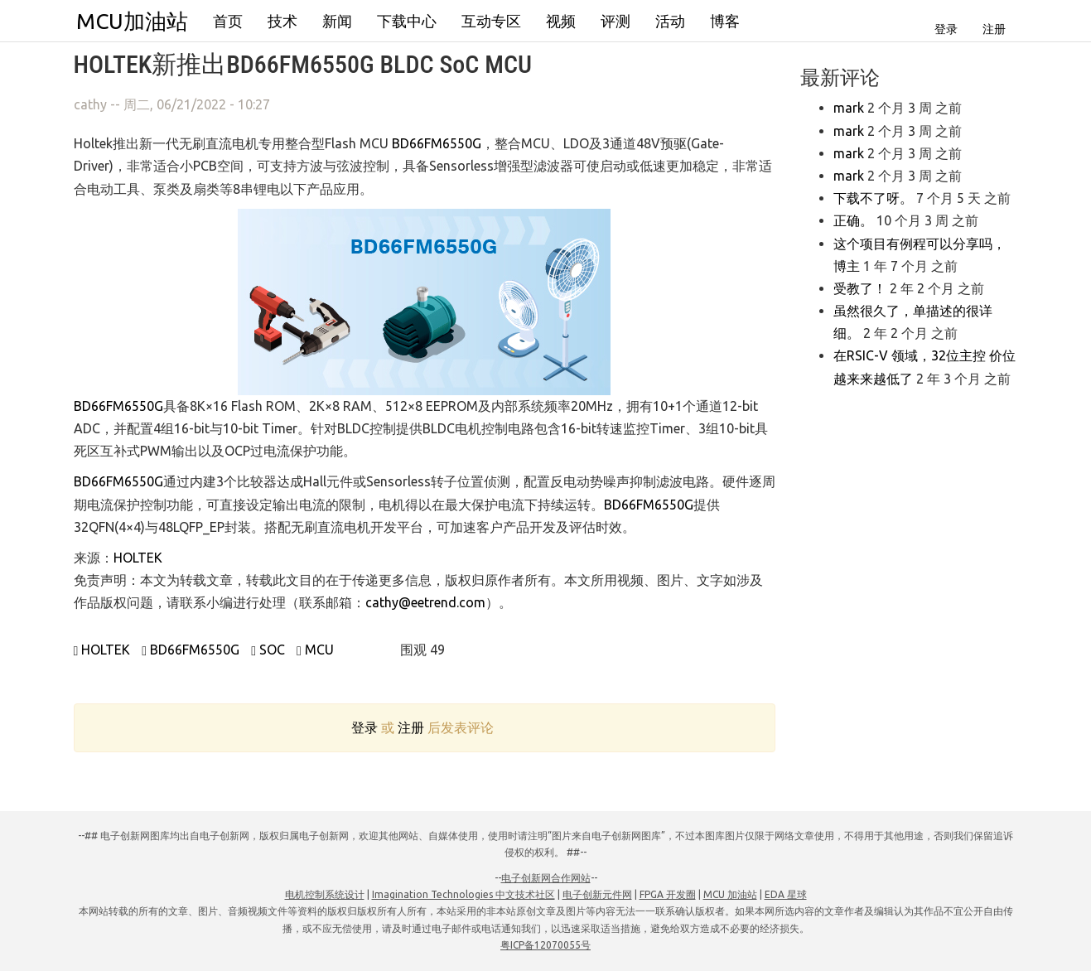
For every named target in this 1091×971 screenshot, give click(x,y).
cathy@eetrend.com (425, 602)
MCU (315, 649)
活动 (670, 20)
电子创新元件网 (597, 894)
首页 (228, 20)
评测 (615, 20)
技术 (282, 20)
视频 (561, 20)
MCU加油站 (132, 21)
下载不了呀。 (873, 198)
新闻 (337, 20)
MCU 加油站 (730, 894)
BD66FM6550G (436, 143)
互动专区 (491, 20)
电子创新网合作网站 (546, 877)
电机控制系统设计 (324, 894)
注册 (994, 29)
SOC (268, 649)
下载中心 (407, 20)
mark (848, 107)
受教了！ (859, 288)
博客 (725, 20)
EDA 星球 (786, 894)
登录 (946, 29)
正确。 (853, 220)
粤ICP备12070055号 (545, 945)
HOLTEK (137, 557)
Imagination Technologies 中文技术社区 (463, 894)
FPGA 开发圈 (668, 894)
